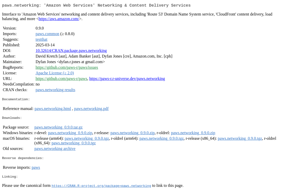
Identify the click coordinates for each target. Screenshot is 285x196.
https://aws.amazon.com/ (59, 20)
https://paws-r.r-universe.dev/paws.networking (127, 79)
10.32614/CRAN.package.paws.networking (71, 51)
